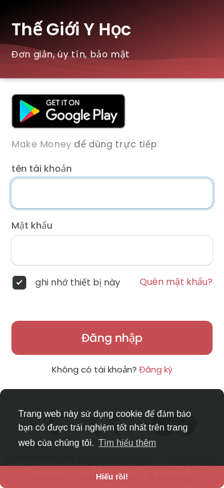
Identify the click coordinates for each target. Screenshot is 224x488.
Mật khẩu (31, 226)
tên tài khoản (41, 169)
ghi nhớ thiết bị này (77, 282)
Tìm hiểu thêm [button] (127, 443)
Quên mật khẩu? (176, 282)
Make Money (41, 144)
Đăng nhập (112, 338)
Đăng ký (156, 369)
